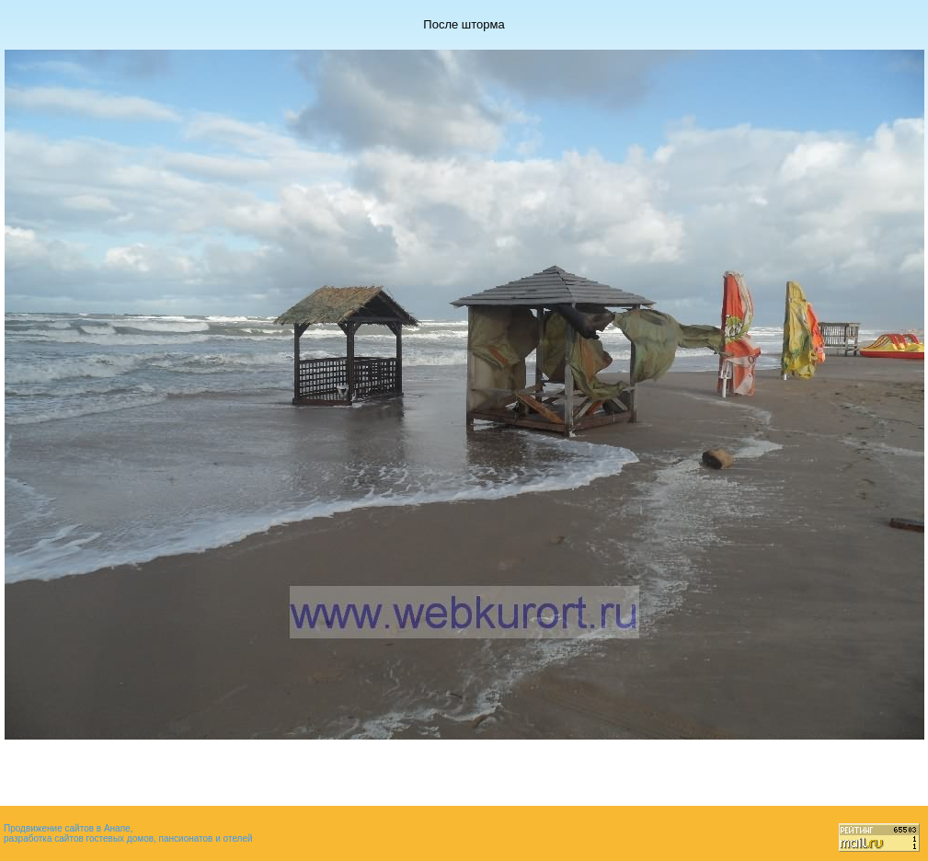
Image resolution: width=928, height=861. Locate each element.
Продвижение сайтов (49, 828)
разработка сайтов (44, 838)
